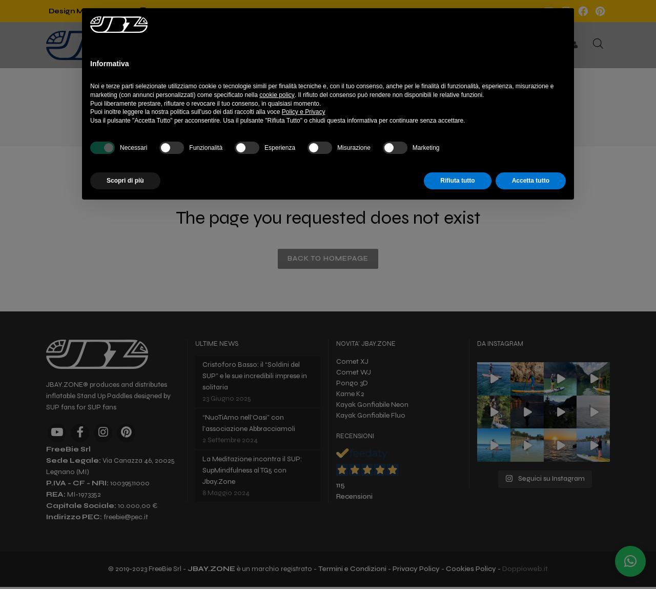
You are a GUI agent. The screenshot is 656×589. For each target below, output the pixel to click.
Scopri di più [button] (125, 180)
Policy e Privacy (303, 111)
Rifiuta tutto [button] (457, 180)
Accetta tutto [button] (530, 180)
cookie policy (277, 95)
